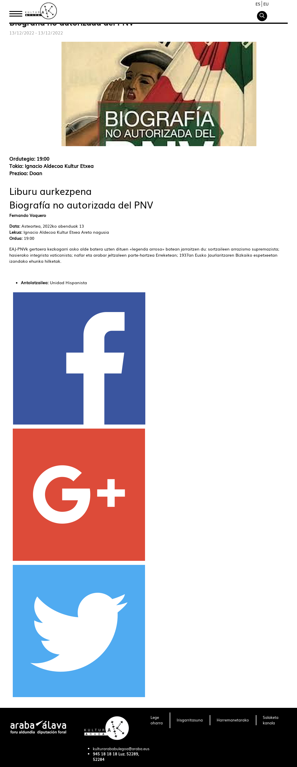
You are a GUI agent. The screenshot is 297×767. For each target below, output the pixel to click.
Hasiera (18, 12)
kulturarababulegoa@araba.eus (121, 748)
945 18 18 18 (105, 754)
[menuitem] (156, 720)
